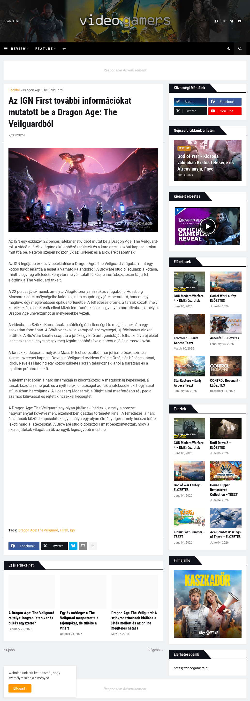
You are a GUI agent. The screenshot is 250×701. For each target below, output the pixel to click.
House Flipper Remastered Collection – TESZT (224, 490)
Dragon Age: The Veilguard (43, 90)
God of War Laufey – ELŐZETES (224, 298)
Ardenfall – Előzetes (224, 338)
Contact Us (11, 21)
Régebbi (154, 650)
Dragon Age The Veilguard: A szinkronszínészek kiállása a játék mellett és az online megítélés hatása (134, 620)
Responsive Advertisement (125, 70)
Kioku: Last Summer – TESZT (189, 534)
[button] (7, 48)
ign (72, 530)
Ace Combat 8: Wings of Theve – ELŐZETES (225, 534)
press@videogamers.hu (191, 668)
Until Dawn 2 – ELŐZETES (220, 445)
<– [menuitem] (64, 49)
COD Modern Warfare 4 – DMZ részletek (189, 298)
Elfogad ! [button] (20, 688)
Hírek (64, 530)
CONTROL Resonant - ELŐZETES (225, 383)
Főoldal (14, 90)
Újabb (10, 650)
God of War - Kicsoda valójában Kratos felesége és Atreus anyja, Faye (205, 162)
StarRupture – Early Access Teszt (188, 383)
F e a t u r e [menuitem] (44, 49)
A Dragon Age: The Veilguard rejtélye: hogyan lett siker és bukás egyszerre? (31, 618)
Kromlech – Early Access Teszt (186, 340)
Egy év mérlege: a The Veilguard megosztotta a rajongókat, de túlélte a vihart (79, 620)
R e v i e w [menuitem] (18, 49)
